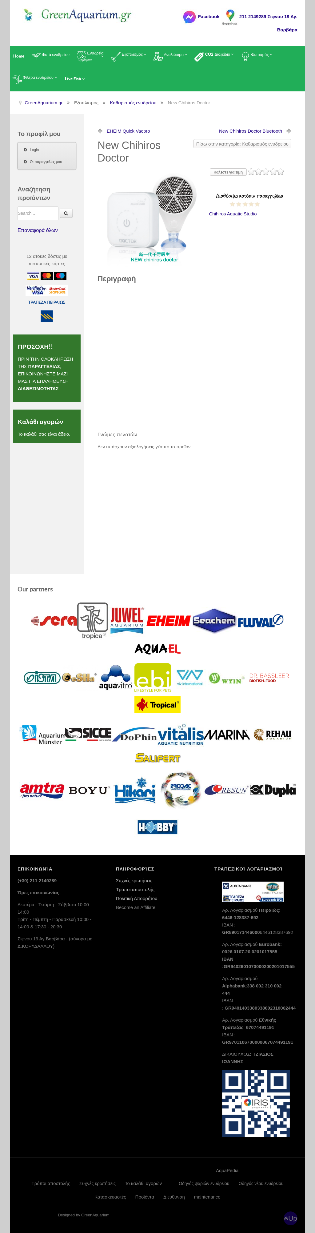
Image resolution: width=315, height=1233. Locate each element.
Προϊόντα (144, 1196)
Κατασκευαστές (110, 1196)
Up (292, 1218)
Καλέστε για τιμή (228, 172)
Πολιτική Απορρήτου (136, 898)
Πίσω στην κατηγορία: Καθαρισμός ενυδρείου (242, 143)
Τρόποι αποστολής (135, 889)
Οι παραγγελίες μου (46, 162)
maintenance (207, 1196)
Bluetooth (250, 131)
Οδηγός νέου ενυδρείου (260, 1183)
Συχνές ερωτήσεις (134, 880)
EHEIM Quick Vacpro (128, 131)
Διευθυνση (174, 1196)
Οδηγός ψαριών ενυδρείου (204, 1183)
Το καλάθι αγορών (143, 1183)
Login (34, 150)
